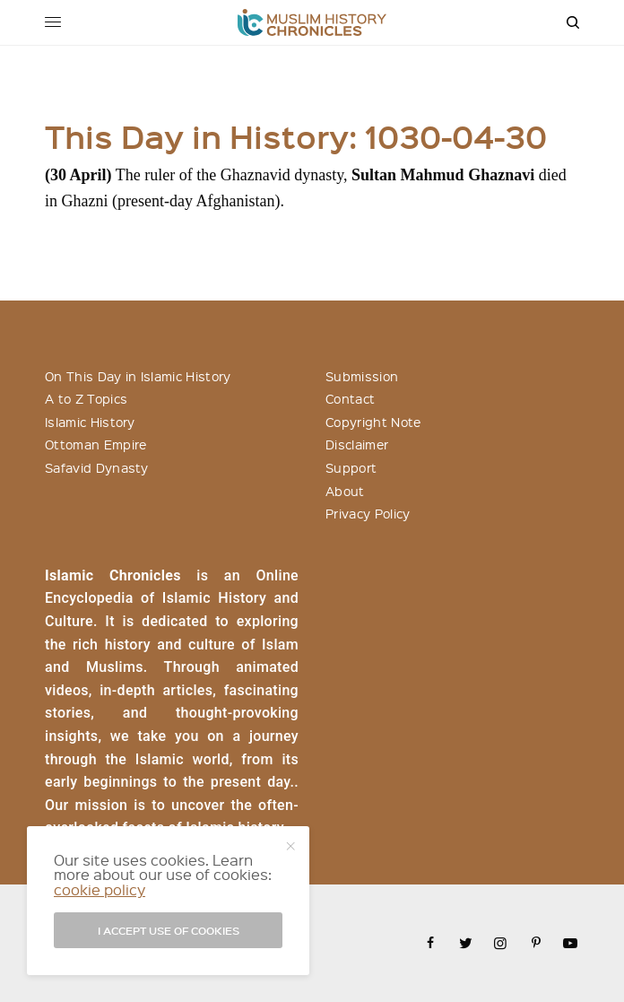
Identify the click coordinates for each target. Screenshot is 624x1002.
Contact (350, 398)
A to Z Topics (86, 398)
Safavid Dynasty (97, 467)
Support (351, 467)
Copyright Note (372, 422)
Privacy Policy (367, 513)
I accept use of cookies (168, 930)
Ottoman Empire (95, 444)
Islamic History (90, 422)
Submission (361, 376)
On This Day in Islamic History (138, 376)
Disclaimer (356, 444)
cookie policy (99, 889)
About (345, 491)
